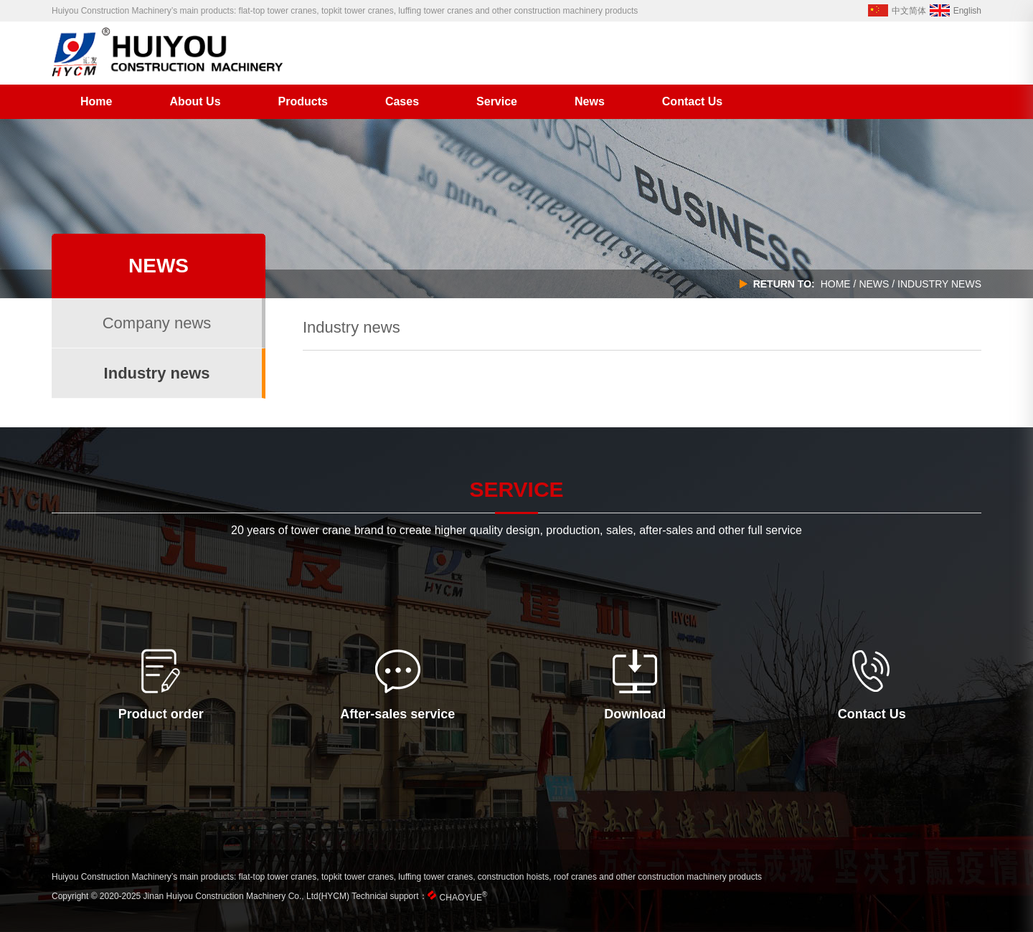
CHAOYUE (464, 898)
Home (96, 101)
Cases (402, 101)
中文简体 (897, 11)
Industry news (157, 373)
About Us (194, 101)
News (590, 101)
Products (303, 101)
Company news (157, 323)
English (955, 11)
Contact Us (692, 101)
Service (496, 101)
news (874, 284)
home (836, 284)
